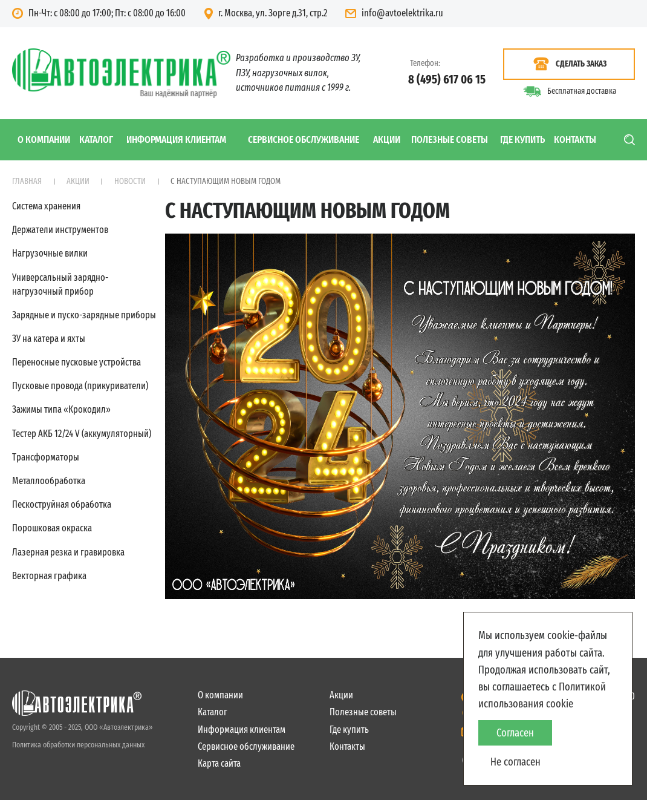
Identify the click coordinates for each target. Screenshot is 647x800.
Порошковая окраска (52, 528)
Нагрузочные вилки (50, 253)
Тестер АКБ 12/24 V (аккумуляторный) (81, 433)
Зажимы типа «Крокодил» (61, 409)
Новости (130, 181)
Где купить (522, 139)
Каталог (96, 139)
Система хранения (46, 206)
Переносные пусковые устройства (76, 362)
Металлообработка (48, 481)
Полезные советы (449, 139)
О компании (44, 139)
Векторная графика (49, 576)
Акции (386, 139)
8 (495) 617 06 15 (447, 79)
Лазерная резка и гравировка (68, 552)
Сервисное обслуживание (303, 139)
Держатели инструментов (60, 229)
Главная (27, 181)
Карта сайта (219, 763)
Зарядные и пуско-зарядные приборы (84, 315)
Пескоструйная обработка (61, 504)
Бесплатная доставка (581, 91)
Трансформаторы (45, 457)
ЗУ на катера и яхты (48, 338)
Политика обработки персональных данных (78, 744)
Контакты (575, 139)
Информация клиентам (176, 139)
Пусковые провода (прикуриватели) (80, 386)
